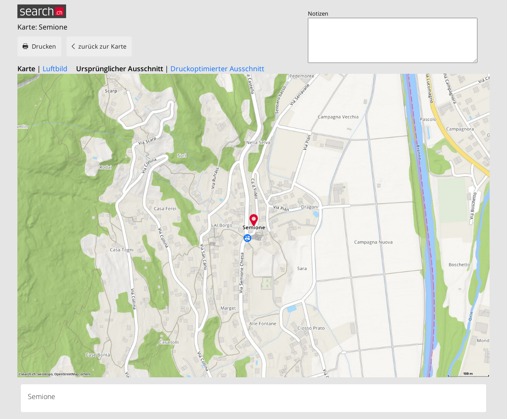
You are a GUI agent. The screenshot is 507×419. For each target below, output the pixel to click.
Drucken (44, 46)
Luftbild (55, 68)
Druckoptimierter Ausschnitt (217, 68)
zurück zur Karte (102, 46)
